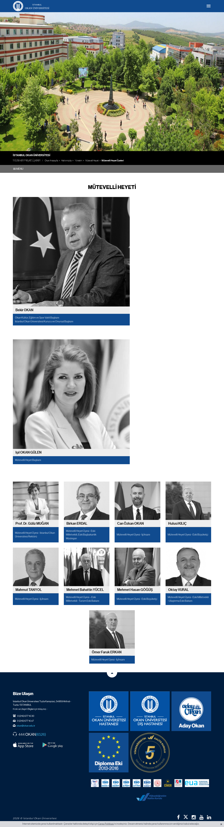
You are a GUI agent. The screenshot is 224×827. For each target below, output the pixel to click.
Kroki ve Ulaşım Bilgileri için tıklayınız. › (30, 709)
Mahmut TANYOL (28, 589)
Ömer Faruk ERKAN (107, 652)
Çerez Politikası (106, 823)
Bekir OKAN (24, 310)
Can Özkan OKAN (130, 523)
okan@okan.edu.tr (26, 725)
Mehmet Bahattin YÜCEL (85, 589)
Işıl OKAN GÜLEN (28, 452)
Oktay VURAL (178, 589)
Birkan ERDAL (76, 523)
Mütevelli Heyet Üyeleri (113, 160)
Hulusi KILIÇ (177, 523)
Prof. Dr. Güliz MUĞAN (32, 523)
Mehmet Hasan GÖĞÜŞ (135, 589)
